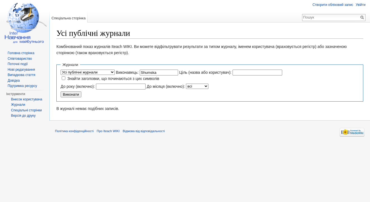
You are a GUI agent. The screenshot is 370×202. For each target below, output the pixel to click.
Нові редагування (21, 70)
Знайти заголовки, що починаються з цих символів (113, 78)
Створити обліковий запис (332, 5)
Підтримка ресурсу (22, 86)
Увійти (361, 5)
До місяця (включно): (166, 86)
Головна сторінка (21, 53)
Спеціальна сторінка (68, 18)
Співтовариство (20, 59)
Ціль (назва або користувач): (205, 72)
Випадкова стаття (21, 75)
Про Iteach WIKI (108, 131)
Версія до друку (23, 116)
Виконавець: (127, 72)
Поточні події (18, 64)
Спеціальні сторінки (26, 110)
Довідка (14, 80)
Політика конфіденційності (74, 131)
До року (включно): (78, 86)
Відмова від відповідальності (144, 131)
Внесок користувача (26, 99)
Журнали (18, 105)
